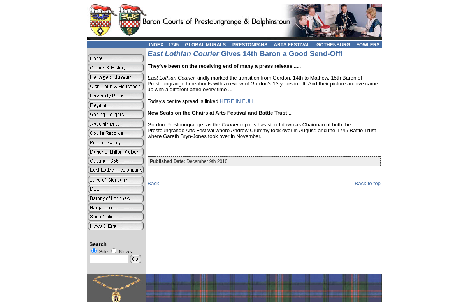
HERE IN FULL (237, 101)
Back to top (368, 183)
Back (153, 183)
